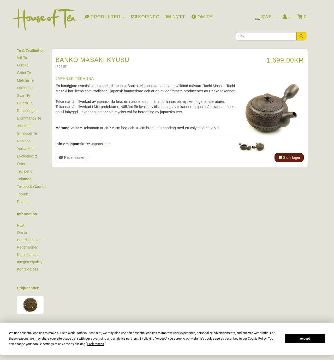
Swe (265, 17)
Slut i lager (289, 157)
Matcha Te (25, 80)
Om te (22, 232)
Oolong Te (25, 88)
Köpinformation (29, 254)
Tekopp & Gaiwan (31, 186)
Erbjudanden (28, 288)
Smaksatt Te (27, 133)
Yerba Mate (26, 149)
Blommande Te (29, 118)
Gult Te (22, 65)
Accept (305, 338)
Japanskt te (100, 144)
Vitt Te (22, 57)
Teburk (22, 194)
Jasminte (24, 126)
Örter (21, 164)
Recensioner (72, 157)
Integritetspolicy (29, 262)
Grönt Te (24, 73)
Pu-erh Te (25, 103)
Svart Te (23, 95)
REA (21, 225)
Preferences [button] (95, 344)
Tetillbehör (25, 171)
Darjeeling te (27, 111)
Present (23, 202)
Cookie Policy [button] (257, 338)
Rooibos (23, 141)
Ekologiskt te (27, 156)
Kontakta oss (27, 269)
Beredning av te (30, 240)
